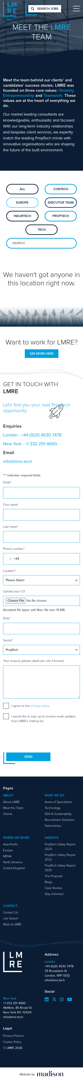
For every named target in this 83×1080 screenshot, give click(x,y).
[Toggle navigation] (76, 8)
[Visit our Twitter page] (54, 999)
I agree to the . (30, 706)
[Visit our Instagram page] (62, 999)
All (22, 189)
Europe (22, 202)
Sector (8, 640)
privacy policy (40, 706)
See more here (42, 353)
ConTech (60, 189)
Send (28, 756)
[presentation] (36, 737)
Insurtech (22, 216)
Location (9, 571)
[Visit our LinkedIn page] (47, 999)
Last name (10, 526)
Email (7, 482)
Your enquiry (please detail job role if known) (33, 661)
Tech (42, 229)
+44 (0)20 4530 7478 (41, 435)
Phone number (14, 549)
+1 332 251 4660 (41, 443)
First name (11, 504)
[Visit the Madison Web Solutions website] (41, 1074)
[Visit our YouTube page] (69, 999)
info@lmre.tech (17, 461)
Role (6, 618)
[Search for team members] (41, 243)
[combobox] (8, 559)
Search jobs (44, 8)
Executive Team (61, 202)
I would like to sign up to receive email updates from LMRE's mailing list (43, 718)
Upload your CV (14, 591)
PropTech (60, 216)
